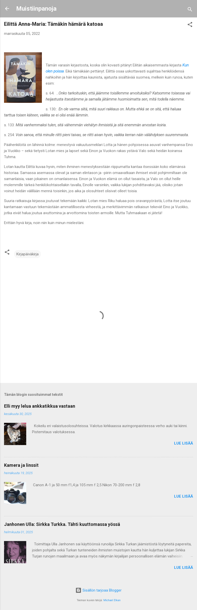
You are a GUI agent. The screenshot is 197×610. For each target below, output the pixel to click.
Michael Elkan (112, 600)
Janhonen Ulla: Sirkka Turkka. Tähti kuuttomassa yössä (62, 524)
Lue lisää (183, 443)
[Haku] (190, 10)
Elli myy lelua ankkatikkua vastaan (39, 406)
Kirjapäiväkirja (27, 254)
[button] (190, 25)
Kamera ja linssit (21, 465)
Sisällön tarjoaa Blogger (98, 590)
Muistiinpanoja (36, 8)
